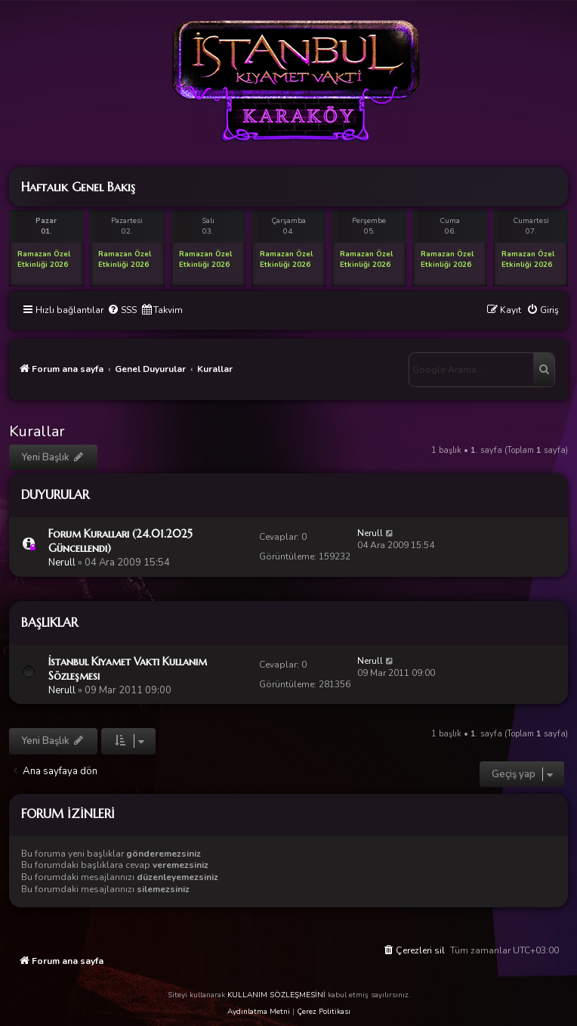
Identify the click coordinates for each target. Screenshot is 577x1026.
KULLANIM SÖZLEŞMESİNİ (276, 995)
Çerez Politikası (323, 1011)
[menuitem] (122, 310)
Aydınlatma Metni (258, 1011)
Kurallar (37, 431)
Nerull (62, 562)
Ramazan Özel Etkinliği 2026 (43, 259)
